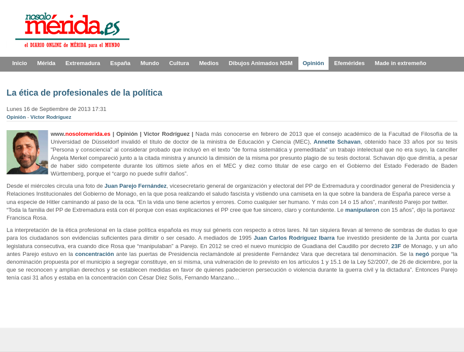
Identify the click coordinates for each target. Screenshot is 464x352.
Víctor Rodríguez (51, 117)
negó (422, 254)
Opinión (17, 117)
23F (396, 246)
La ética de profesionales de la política (85, 92)
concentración (94, 254)
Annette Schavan (337, 141)
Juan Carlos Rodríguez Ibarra (294, 238)
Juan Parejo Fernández (135, 186)
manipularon (362, 210)
